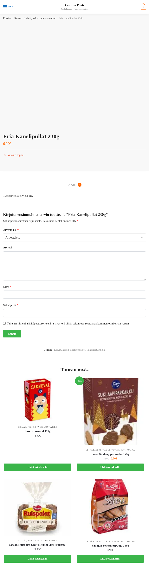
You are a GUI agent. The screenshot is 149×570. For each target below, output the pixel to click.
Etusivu (7, 18)
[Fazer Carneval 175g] (37, 400)
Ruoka (18, 18)
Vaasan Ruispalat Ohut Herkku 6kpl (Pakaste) (37, 544)
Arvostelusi (11, 229)
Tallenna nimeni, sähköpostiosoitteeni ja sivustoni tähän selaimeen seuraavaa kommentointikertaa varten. (68, 323)
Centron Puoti (74, 5)
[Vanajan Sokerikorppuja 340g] (110, 507)
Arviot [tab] (72, 185)
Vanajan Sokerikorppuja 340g (110, 545)
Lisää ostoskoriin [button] (37, 467)
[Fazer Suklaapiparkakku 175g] (110, 411)
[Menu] (9, 7)
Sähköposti (10, 305)
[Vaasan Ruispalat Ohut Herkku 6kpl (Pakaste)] (37, 507)
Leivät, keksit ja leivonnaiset (40, 18)
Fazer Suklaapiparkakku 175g (110, 454)
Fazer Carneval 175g (37, 431)
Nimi (7, 286)
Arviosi (8, 247)
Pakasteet (92, 349)
